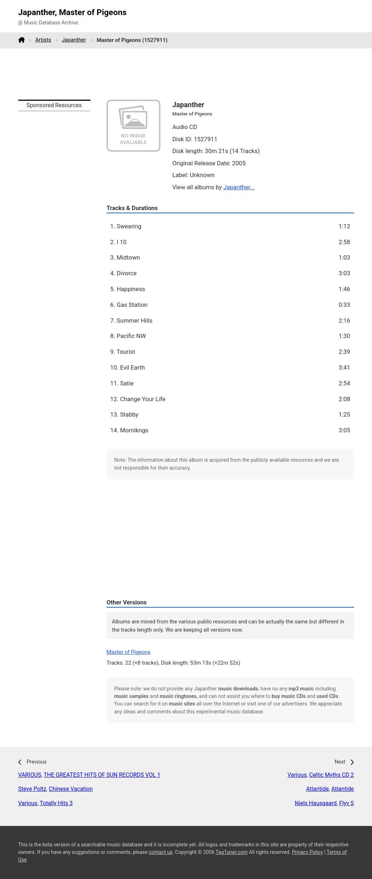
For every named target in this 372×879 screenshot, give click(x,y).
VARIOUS (29, 774)
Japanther (74, 40)
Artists (43, 40)
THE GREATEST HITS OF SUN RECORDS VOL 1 (102, 774)
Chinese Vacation (71, 788)
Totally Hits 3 (56, 803)
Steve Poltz (32, 788)
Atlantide (317, 788)
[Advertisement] (186, 74)
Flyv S (346, 803)
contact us (161, 852)
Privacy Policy (307, 852)
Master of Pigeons (128, 652)
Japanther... (239, 187)
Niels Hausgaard (316, 803)
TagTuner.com (232, 852)
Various (27, 803)
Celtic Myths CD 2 (331, 774)
